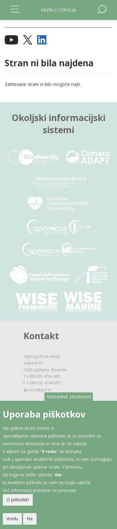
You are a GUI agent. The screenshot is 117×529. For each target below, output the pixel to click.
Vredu (12, 522)
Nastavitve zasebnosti (68, 399)
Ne (30, 522)
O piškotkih (18, 503)
